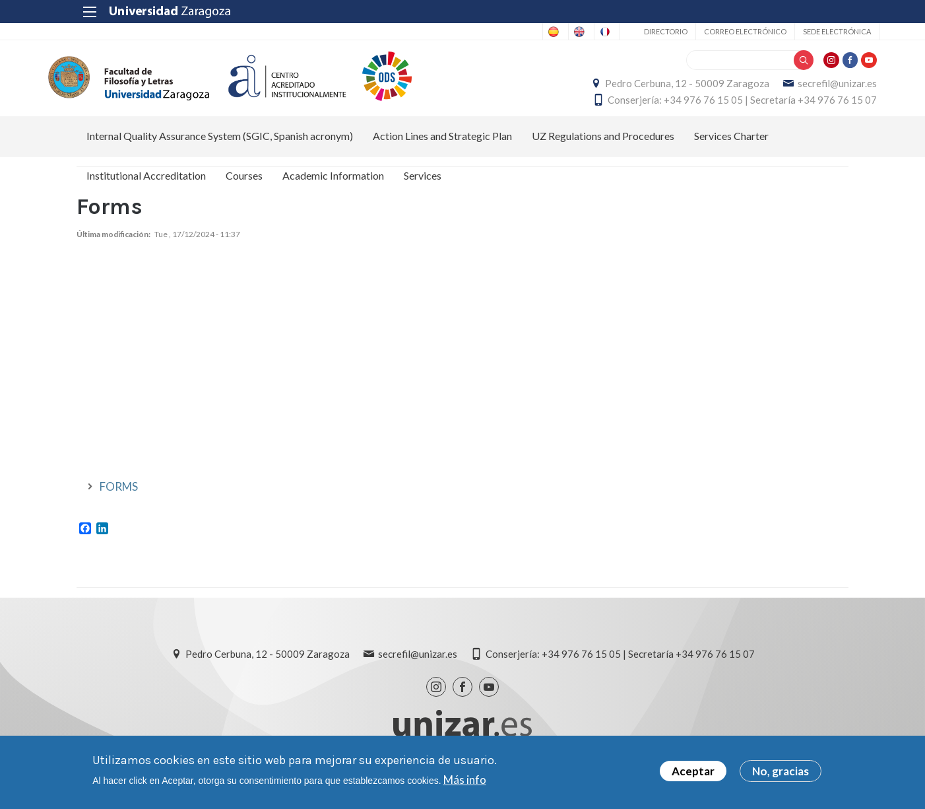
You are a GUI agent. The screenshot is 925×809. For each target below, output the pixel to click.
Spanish (466, 31)
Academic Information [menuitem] (333, 188)
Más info (464, 780)
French (570, 31)
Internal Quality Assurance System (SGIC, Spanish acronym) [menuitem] (219, 149)
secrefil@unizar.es (808, 90)
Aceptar (693, 771)
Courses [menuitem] (244, 188)
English (518, 31)
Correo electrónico (714, 31)
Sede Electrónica (806, 31)
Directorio (634, 31)
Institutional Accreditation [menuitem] (146, 188)
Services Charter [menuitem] (731, 149)
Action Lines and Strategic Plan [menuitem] (442, 149)
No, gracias (780, 771)
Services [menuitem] (422, 188)
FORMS (119, 500)
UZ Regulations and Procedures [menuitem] (603, 149)
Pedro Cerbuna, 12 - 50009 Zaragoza (659, 90)
